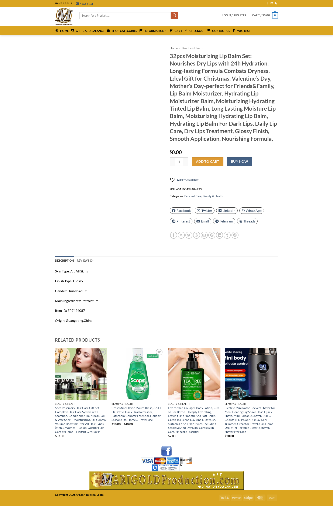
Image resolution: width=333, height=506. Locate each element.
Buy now (239, 161)
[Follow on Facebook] (268, 3)
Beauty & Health (192, 48)
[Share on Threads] (196, 235)
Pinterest (181, 221)
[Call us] (276, 3)
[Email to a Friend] (204, 235)
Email (202, 221)
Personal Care (193, 196)
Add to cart (207, 161)
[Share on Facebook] (173, 235)
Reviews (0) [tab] (85, 260)
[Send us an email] (272, 3)
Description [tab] (64, 260)
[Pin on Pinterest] (211, 235)
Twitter (204, 210)
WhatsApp (252, 210)
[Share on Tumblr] (227, 235)
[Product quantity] (179, 161)
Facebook (181, 210)
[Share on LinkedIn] (219, 235)
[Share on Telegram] (234, 235)
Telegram (224, 221)
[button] (84, 3)
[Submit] (174, 15)
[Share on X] (181, 235)
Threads (247, 221)
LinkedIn (227, 210)
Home (174, 48)
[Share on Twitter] (188, 235)
